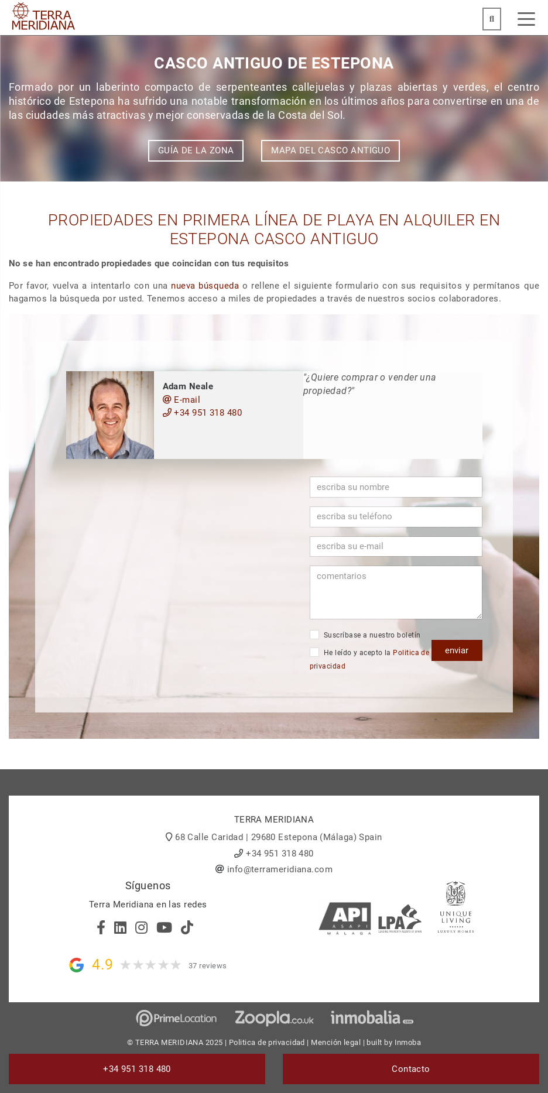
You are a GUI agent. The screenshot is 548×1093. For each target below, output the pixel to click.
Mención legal (336, 1042)
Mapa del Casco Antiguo (330, 150)
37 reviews (208, 965)
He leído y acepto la (370, 658)
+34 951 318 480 (202, 412)
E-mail (182, 400)
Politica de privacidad (267, 1042)
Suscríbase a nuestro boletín (365, 634)
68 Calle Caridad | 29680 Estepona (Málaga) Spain (278, 837)
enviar (456, 650)
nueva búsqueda (205, 285)
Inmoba (408, 1042)
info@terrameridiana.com (280, 869)
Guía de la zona (196, 150)
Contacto (411, 1069)
